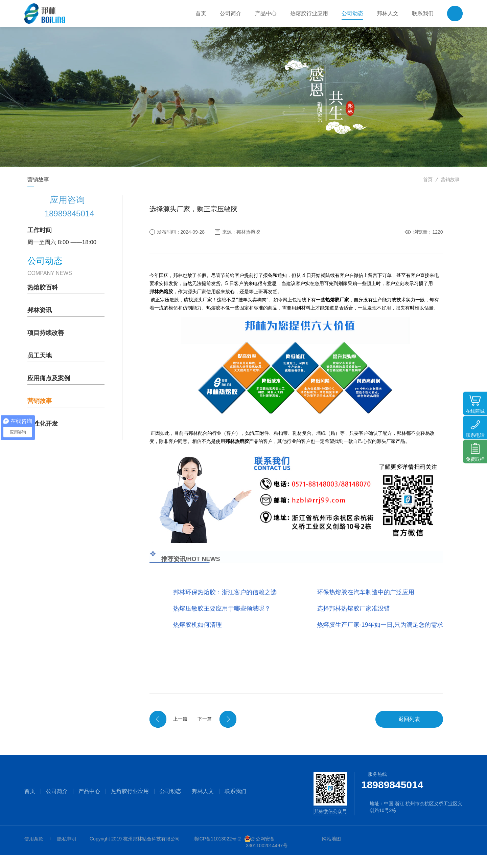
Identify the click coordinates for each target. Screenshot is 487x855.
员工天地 (39, 355)
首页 (428, 179)
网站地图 (331, 838)
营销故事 (450, 179)
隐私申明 (66, 838)
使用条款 (33, 838)
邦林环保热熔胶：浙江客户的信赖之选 (225, 592)
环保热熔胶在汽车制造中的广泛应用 (365, 592)
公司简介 (57, 791)
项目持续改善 (45, 332)
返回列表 (409, 719)
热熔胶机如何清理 (197, 624)
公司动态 (170, 791)
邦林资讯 (39, 310)
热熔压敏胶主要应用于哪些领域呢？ (222, 608)
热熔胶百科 (42, 287)
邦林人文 (203, 791)
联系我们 (235, 791)
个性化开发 (42, 423)
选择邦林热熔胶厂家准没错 (353, 608)
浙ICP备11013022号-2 (217, 838)
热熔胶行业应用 (130, 791)
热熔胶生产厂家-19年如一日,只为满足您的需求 (380, 624)
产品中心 (89, 791)
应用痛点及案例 (48, 378)
